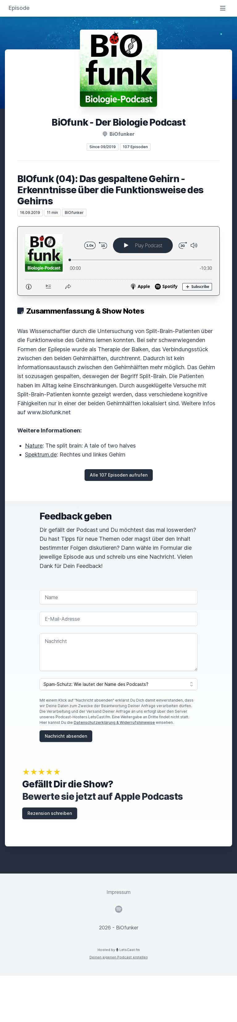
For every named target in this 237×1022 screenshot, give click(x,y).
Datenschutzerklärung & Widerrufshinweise (114, 722)
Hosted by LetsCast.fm (119, 950)
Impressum (118, 892)
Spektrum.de (41, 454)
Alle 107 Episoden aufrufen (119, 475)
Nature (34, 445)
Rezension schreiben (49, 813)
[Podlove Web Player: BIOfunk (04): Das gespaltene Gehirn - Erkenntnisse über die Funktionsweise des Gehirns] (118, 261)
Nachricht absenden (66, 736)
